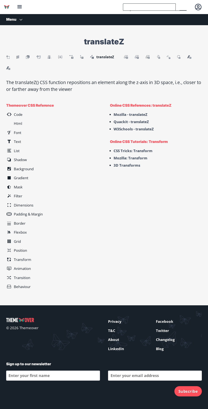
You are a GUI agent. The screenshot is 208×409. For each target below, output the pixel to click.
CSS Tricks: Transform (133, 150)
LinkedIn (116, 348)
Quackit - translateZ (131, 121)
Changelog (165, 339)
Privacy (114, 321)
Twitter (162, 330)
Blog (160, 348)
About (113, 339)
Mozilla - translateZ (130, 114)
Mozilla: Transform (130, 158)
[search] (149, 7)
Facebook (164, 321)
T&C (111, 330)
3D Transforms (127, 165)
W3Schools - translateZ (134, 129)
